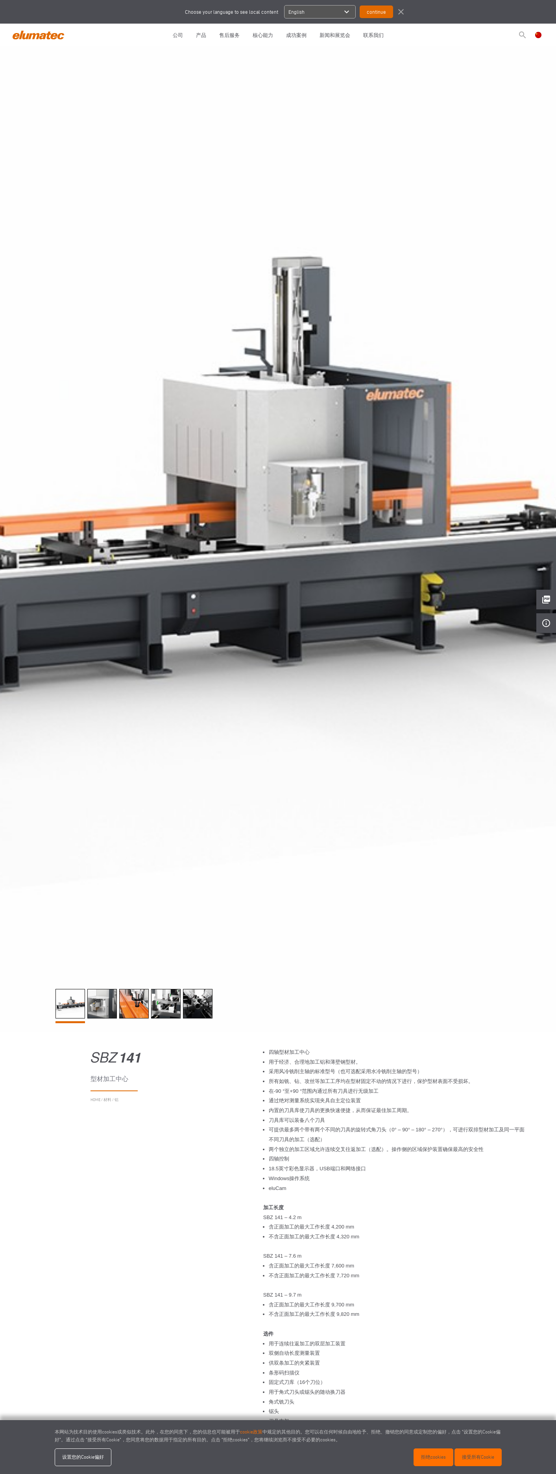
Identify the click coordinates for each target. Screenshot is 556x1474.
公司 (178, 35)
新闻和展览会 (335, 35)
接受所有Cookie (478, 1456)
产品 (201, 35)
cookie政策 (251, 1431)
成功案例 (296, 35)
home (95, 1100)
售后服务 (229, 35)
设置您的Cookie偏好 (83, 1456)
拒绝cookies (433, 1456)
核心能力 (263, 35)
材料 (107, 1100)
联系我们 (373, 35)
